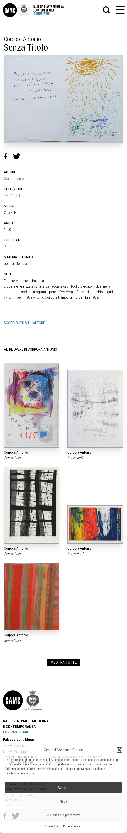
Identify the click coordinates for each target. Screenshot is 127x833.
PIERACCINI (12, 195)
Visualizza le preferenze (63, 815)
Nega (63, 801)
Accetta (64, 787)
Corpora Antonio (16, 178)
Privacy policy (71, 826)
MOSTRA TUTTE (63, 662)
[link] (10, 10)
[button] (119, 749)
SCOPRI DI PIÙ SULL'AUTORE (24, 323)
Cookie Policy (52, 826)
